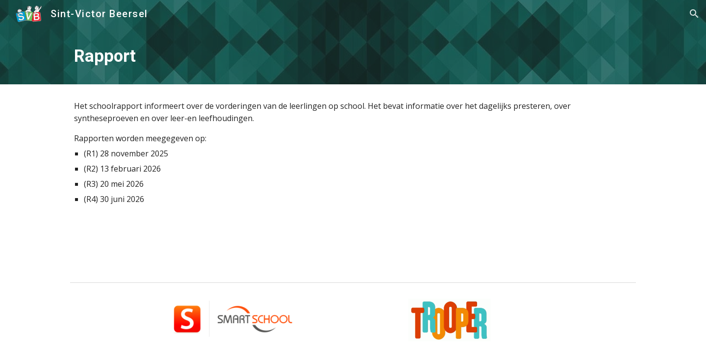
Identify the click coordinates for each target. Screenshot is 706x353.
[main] (353, 56)
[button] (694, 13)
